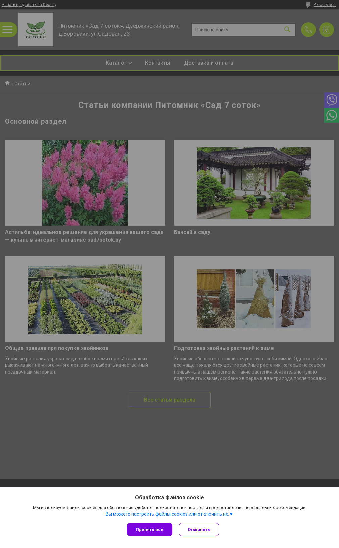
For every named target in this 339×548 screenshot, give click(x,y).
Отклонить (199, 529)
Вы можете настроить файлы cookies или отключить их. (167, 514)
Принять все (149, 529)
